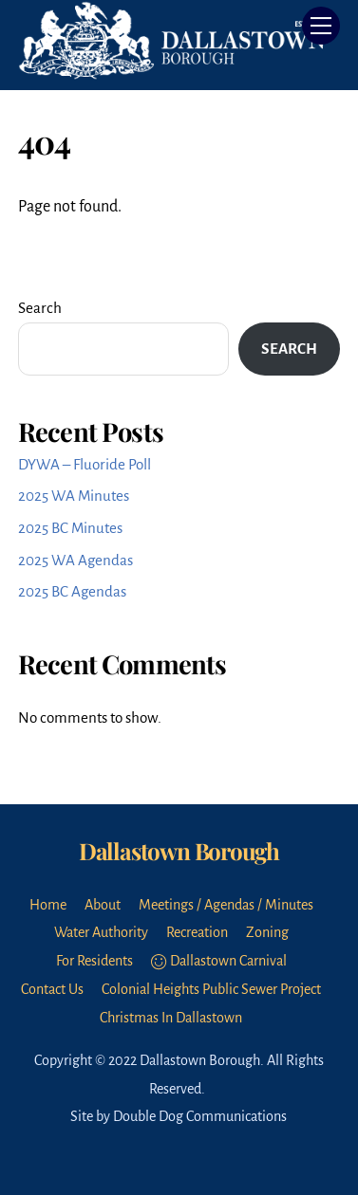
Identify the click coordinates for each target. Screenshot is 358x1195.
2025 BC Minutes (70, 528)
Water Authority (101, 932)
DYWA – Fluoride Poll (84, 464)
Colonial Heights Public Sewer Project (211, 989)
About (103, 904)
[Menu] (321, 26)
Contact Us (52, 989)
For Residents (94, 960)
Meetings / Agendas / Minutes (226, 904)
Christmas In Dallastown (171, 1017)
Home (47, 904)
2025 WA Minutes (73, 495)
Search (40, 308)
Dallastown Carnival (218, 960)
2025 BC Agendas (72, 591)
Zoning (267, 932)
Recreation (197, 932)
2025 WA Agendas (75, 560)
